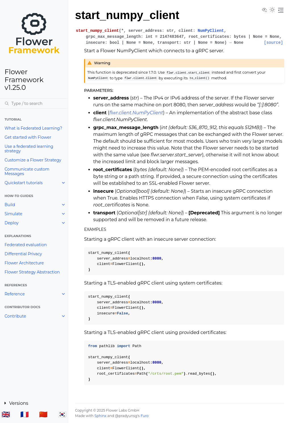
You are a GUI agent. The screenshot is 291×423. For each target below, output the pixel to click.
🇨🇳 (43, 414)
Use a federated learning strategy (29, 149)
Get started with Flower (28, 137)
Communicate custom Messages (27, 171)
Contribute (15, 316)
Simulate (13, 213)
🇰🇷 (62, 414)
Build (10, 204)
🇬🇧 (5, 414)
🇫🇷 (24, 414)
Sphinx (100, 416)
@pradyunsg (126, 416)
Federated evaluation (26, 244)
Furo (145, 416)
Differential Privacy (23, 253)
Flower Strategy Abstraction (32, 272)
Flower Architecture (24, 263)
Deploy (11, 222)
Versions (18, 403)
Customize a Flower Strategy (33, 160)
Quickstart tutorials (24, 182)
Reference (15, 293)
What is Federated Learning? (33, 128)
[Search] (34, 103)
